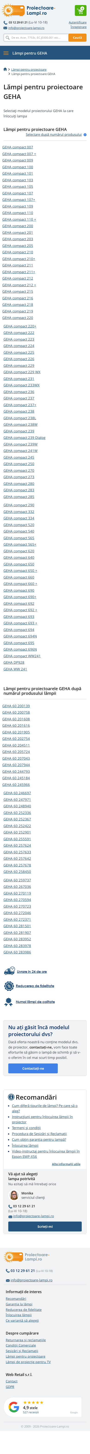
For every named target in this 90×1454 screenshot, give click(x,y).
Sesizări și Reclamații (22, 1351)
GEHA (17, 147)
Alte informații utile (66, 1164)
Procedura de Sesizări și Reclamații (39, 1133)
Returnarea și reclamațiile (26, 1340)
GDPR (10, 1386)
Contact (11, 1381)
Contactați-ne (33, 1068)
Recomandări (16, 1298)
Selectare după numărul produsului (54, 134)
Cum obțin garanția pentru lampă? (39, 1139)
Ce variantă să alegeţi (22, 1320)
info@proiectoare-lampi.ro (23, 28)
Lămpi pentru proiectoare (28, 69)
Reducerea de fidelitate (24, 1309)
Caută (77, 37)
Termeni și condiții (26, 1127)
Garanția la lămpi (19, 1304)
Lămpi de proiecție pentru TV (28, 1362)
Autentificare (78, 22)
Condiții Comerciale (21, 1345)
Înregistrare (79, 27)
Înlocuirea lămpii (25, 1145)
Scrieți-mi (45, 1226)
